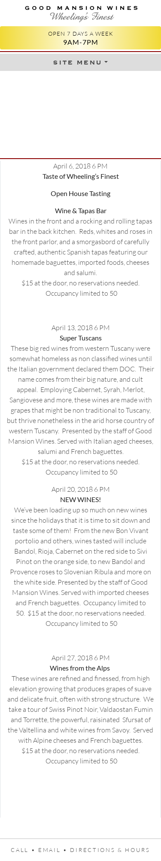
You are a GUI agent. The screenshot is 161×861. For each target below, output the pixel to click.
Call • (24, 849)
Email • (54, 849)
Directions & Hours (110, 849)
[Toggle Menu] (80, 62)
